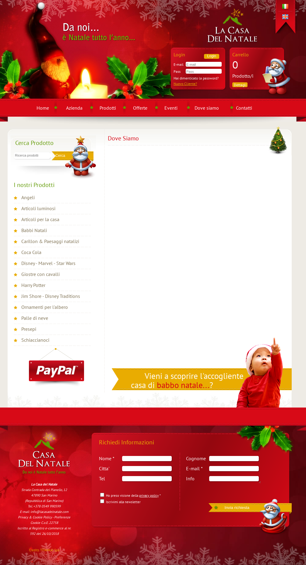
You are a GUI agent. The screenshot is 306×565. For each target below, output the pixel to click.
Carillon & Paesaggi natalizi (50, 241)
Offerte (140, 108)
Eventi (171, 108)
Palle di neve (34, 318)
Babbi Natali (34, 230)
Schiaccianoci (35, 340)
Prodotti (108, 108)
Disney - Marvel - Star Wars (48, 263)
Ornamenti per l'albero (44, 307)
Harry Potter (33, 285)
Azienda (74, 108)
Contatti (244, 108)
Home (43, 108)
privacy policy (149, 495)
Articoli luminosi (38, 208)
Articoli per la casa (40, 219)
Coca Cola (31, 252)
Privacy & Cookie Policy (35, 517)
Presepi (28, 329)
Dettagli (240, 85)
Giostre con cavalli (40, 274)
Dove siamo (207, 108)
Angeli (28, 197)
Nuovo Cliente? (185, 83)
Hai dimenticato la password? (196, 78)
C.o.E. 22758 (49, 523)
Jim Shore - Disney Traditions (50, 296)
